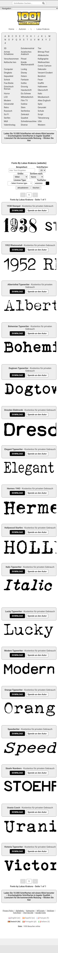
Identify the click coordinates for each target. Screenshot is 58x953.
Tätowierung (43, 118)
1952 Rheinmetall (13, 245)
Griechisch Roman (9, 87)
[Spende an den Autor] (37, 210)
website (42, 163)
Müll (6, 121)
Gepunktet (8, 76)
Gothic (24, 83)
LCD (6, 97)
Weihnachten (44, 62)
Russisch (8, 111)
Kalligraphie (43, 59)
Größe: (20, 173)
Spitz (40, 104)
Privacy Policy (8, 911)
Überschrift (43, 90)
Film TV (24, 100)
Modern (7, 100)
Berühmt (41, 76)
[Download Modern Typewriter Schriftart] (17, 655)
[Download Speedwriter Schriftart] (17, 733)
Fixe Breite (8, 83)
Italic (40, 93)
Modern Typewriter (13, 650)
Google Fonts (40, 913)
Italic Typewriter (14, 567)
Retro (6, 107)
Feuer (40, 79)
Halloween (42, 86)
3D (5, 48)
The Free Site (28, 913)
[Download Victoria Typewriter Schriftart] (17, 851)
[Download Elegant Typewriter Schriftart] (17, 454)
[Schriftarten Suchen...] (43, 3)
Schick (7, 79)
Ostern (24, 76)
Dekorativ (42, 69)
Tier (39, 48)
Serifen (7, 118)
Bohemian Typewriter (18, 326)
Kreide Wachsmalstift (27, 63)
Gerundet (42, 107)
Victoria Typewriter (13, 847)
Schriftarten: (42, 167)
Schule (41, 111)
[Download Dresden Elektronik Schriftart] (17, 414)
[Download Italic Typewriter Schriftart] (17, 571)
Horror (7, 93)
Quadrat (24, 118)
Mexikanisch (43, 97)
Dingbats (8, 73)
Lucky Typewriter (13, 611)
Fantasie (25, 79)
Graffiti (41, 83)
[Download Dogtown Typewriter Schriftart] (17, 375)
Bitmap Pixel (43, 52)
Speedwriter (14, 729)
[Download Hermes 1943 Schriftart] (17, 493)
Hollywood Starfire (14, 527)
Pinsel (23, 59)
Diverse (24, 125)
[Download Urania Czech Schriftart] (17, 812)
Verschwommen (11, 59)
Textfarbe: (41, 180)
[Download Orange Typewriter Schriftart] (17, 694)
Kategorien (30, 911)
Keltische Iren (10, 62)
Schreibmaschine (28, 121)
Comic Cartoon (44, 66)
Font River (17, 913)
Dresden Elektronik (13, 410)
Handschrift (26, 90)
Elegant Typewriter (13, 449)
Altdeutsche (43, 55)
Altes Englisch (44, 100)
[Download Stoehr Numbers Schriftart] (17, 773)
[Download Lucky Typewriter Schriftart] (17, 616)
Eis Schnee (26, 93)
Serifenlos (25, 111)
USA (40, 121)
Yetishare (50, 911)
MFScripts (41, 911)
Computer (8, 69)
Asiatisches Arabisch (26, 53)
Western (41, 125)
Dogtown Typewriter (18, 368)
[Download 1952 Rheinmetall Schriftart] (17, 250)
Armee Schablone (8, 53)
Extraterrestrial (27, 48)
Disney (24, 73)
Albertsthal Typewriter (18, 284)
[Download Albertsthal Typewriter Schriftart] (17, 291)
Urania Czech (13, 807)
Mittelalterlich (27, 97)
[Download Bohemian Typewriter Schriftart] (17, 333)
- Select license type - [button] (19, 183)
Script (40, 114)
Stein (23, 107)
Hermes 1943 (13, 488)
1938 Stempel (13, 206)
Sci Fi (6, 114)
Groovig (24, 86)
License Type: (20, 180)
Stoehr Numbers (14, 768)
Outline (24, 104)
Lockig (24, 69)
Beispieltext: (21, 167)
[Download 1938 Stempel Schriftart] (17, 210)
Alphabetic (20, 911)
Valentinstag (9, 125)
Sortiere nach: (36, 173)
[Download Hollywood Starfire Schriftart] (17, 532)
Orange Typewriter (14, 690)
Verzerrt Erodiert (45, 73)
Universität (9, 104)
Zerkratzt (25, 114)
